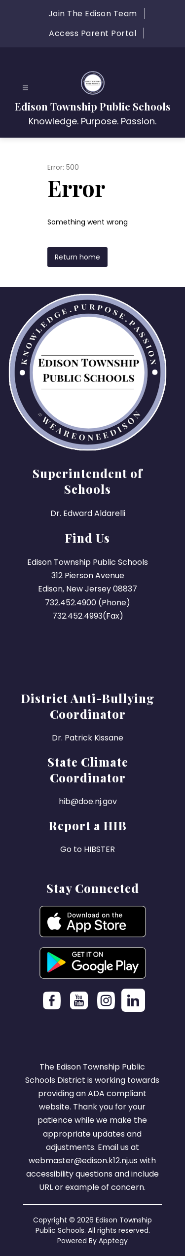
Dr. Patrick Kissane (87, 737)
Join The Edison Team (92, 13)
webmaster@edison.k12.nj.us (83, 1160)
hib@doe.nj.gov (88, 801)
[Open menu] (25, 88)
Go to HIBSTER (87, 849)
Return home (77, 257)
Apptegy (113, 1241)
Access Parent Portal (92, 33)
